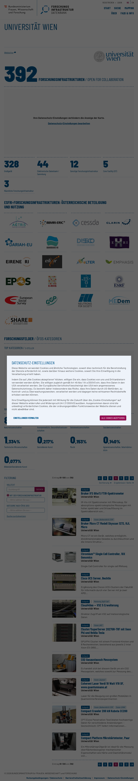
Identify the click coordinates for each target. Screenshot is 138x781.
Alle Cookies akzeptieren (113, 417)
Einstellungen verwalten (25, 417)
